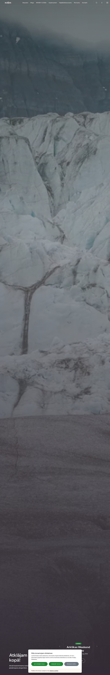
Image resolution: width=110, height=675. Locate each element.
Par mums (77, 3)
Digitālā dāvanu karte (65, 3)
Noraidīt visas (55, 664)
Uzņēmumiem (53, 3)
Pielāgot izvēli (71, 664)
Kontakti (84, 3)
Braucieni (25, 3)
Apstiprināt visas (39, 664)
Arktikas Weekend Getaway (78, 648)
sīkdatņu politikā (54, 670)
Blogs (32, 3)
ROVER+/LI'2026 (41, 3)
